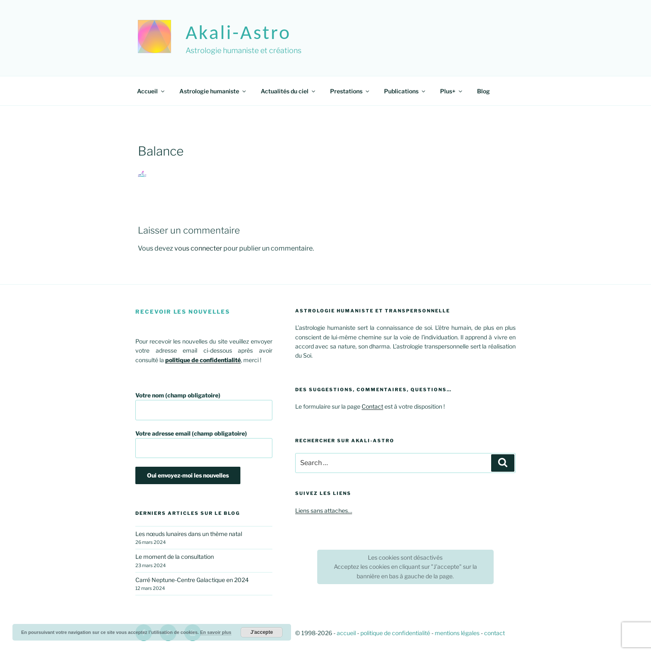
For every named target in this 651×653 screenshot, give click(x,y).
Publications (405, 91)
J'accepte (261, 632)
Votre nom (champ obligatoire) (203, 406)
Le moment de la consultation (174, 556)
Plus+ (451, 91)
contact (494, 632)
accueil (346, 632)
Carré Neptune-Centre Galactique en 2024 (192, 579)
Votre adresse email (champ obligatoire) (203, 444)
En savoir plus (215, 632)
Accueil (151, 91)
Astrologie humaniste (213, 91)
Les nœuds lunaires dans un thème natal (188, 533)
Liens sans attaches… (323, 510)
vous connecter (198, 248)
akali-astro (238, 32)
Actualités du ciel (288, 91)
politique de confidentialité (395, 632)
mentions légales (457, 632)
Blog (483, 91)
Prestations (350, 91)
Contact (372, 406)
